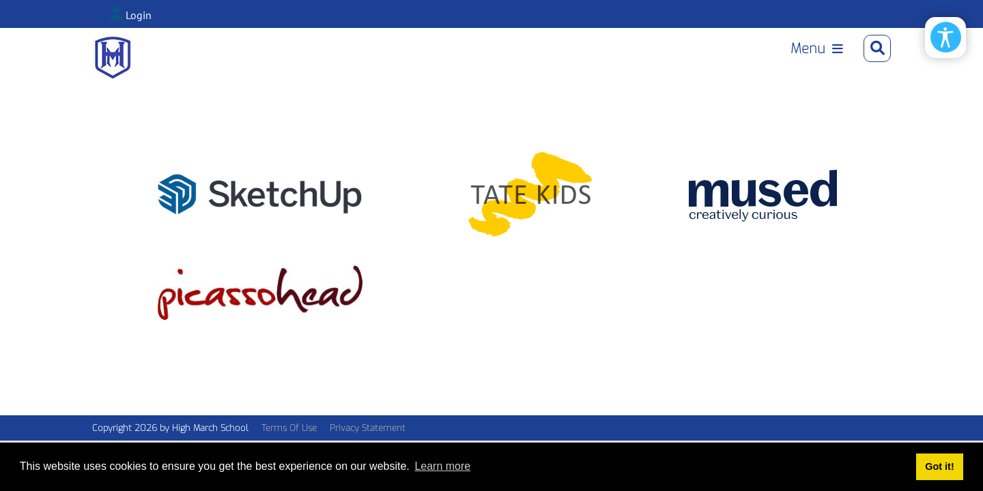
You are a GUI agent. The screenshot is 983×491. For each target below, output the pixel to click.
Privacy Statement (367, 440)
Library (673, 65)
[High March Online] (112, 64)
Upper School (489, 65)
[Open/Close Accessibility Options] (945, 37)
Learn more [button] (442, 466)
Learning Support (770, 65)
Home (413, 65)
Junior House (592, 65)
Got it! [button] (939, 466)
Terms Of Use (289, 440)
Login (139, 15)
